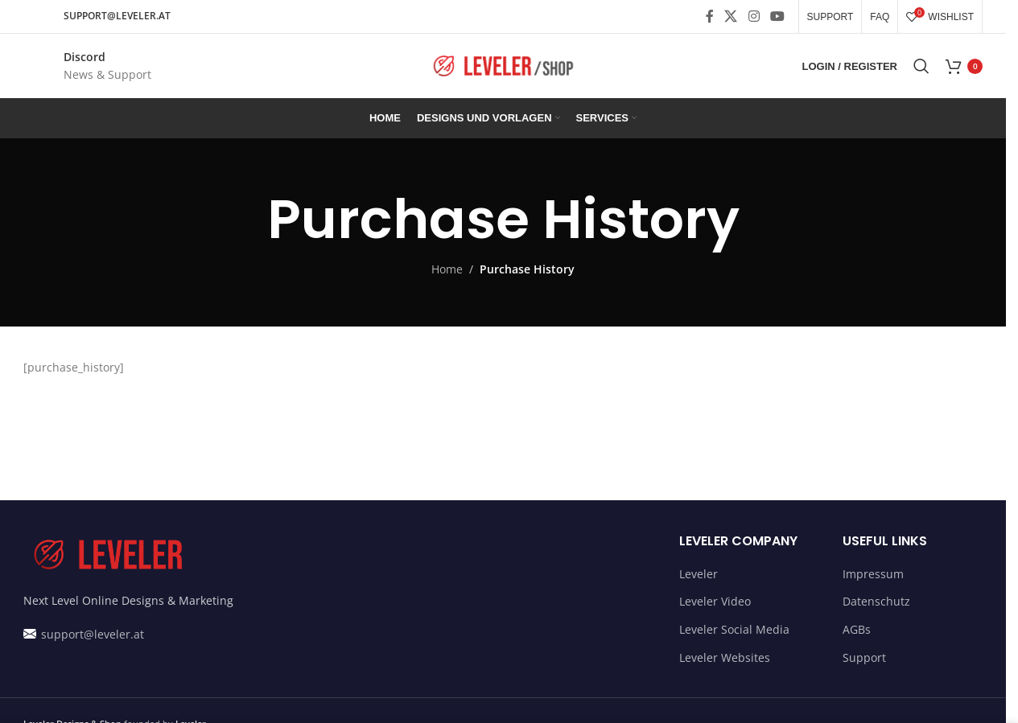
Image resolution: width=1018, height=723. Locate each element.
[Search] (921, 66)
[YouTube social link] (777, 16)
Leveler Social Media (734, 629)
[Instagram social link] (754, 16)
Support (864, 657)
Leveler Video (715, 601)
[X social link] (731, 16)
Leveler (698, 573)
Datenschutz (876, 601)
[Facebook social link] (709, 16)
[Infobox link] (87, 66)
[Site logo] (503, 64)
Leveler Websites (724, 657)
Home (447, 269)
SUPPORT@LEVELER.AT (117, 16)
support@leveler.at (91, 634)
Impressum (873, 573)
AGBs (857, 629)
